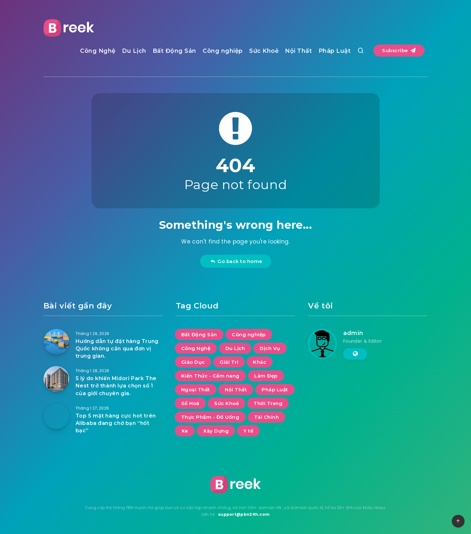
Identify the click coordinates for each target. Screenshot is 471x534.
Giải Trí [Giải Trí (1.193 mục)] (229, 362)
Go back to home (236, 261)
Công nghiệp (223, 50)
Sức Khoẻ (264, 50)
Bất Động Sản (174, 50)
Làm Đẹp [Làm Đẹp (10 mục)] (266, 376)
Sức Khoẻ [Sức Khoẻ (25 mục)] (226, 403)
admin (353, 333)
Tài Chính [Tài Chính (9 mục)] (266, 417)
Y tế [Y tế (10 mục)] (248, 431)
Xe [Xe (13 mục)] (184, 431)
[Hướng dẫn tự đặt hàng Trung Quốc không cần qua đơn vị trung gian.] (56, 342)
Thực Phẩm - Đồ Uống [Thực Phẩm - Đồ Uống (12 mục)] (210, 417)
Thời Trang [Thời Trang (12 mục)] (268, 403)
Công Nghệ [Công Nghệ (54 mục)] (196, 348)
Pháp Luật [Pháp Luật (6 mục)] (275, 390)
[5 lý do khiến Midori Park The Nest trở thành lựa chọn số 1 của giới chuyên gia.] (56, 379)
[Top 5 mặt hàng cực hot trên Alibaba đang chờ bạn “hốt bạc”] (56, 416)
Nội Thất (298, 50)
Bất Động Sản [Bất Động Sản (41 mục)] (199, 334)
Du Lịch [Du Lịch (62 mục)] (235, 348)
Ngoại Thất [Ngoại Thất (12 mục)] (195, 390)
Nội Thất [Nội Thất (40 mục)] (236, 390)
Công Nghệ (98, 50)
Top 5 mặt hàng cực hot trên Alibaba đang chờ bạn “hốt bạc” (116, 423)
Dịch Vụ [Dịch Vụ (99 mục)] (270, 348)
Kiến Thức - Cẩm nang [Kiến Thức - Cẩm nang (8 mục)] (210, 376)
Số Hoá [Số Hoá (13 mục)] (190, 403)
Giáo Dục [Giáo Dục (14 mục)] (193, 362)
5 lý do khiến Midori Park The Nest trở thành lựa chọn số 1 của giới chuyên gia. (116, 385)
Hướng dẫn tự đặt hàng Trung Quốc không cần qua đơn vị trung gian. (117, 348)
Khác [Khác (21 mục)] (259, 362)
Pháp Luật (335, 50)
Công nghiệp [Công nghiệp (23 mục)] (249, 334)
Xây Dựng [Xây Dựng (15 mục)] (216, 431)
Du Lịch (134, 50)
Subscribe (399, 50)
